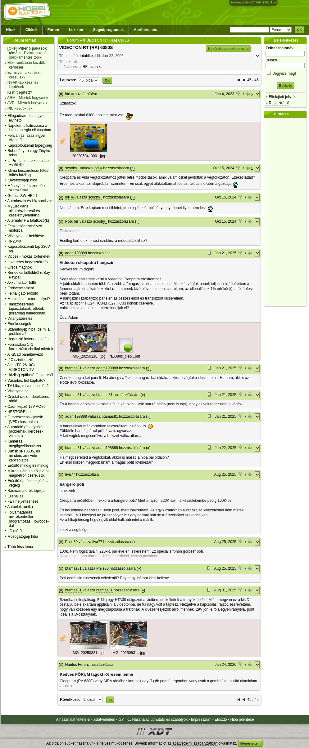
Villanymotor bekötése (25, 236)
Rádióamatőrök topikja (25, 490)
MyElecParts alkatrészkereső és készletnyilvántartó (23, 210)
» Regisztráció (277, 103)
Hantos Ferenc (77, 664)
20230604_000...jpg (88, 156)
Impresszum (201, 719)
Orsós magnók (19, 267)
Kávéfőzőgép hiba (22, 180)
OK (299, 30)
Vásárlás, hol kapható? (26, 380)
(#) (61, 94)
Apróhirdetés (145, 30)
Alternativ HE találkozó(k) (28, 220)
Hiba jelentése (242, 719)
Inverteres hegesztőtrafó (27, 262)
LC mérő (14, 531)
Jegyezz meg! (285, 72)
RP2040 (14, 241)
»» (110, 700)
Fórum (53, 30)
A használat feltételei (73, 719)
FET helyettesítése (23, 501)
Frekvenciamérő (20, 288)
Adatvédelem (104, 719)
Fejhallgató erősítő (22, 293)
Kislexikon (269, 2)
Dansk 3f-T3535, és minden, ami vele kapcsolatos (23, 455)
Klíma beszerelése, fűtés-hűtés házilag (28, 172)
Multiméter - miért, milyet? (28, 298)
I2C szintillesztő (20, 360)
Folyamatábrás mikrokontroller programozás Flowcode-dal (28, 519)
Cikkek (31, 30)
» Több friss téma (18, 547)
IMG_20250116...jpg (89, 356)
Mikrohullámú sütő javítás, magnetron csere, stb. (29, 473)
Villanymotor (17, 391)
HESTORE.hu (18, 412)
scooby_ (72, 168)
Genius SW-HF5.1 (22, 196)
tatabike (86, 56)
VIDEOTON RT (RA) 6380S (86, 47)
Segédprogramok (108, 30)
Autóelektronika (20, 507)
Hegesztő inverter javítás (27, 339)
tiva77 (70, 474)
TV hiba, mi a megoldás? (28, 386)
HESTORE (254, 2)
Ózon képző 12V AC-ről (26, 406)
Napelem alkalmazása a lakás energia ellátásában (29, 127)
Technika (71, 67)
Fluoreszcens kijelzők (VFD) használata (25, 419)
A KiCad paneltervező (25, 354)
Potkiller (72, 221)
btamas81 (73, 368)
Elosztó (221, 719)
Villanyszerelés (19, 318)
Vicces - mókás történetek (28, 256)
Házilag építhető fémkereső (30, 375)
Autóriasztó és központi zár (29, 201)
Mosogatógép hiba (22, 536)
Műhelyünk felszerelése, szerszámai (27, 188)
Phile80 (71, 542)
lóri (67, 94)
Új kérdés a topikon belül (228, 49)
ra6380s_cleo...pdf (124, 356)
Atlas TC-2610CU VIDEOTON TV (21, 367)
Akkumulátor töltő (21, 282)
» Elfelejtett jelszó (280, 97)
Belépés (285, 85)
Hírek (11, 30)
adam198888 (76, 253)
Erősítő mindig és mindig (27, 465)
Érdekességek (19, 324)
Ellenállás (15, 496)
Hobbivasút (238, 2)
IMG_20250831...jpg (89, 653)
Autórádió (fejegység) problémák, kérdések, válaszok (25, 431)
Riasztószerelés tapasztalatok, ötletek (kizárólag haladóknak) (26, 308)
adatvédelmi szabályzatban (194, 743)
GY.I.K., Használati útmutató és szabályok (153, 719)
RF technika (92, 67)
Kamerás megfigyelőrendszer (24, 443)
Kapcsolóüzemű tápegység (29, 145)
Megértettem (250, 743)
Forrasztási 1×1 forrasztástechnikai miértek (30, 346)
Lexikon (76, 30)
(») (132, 168)
